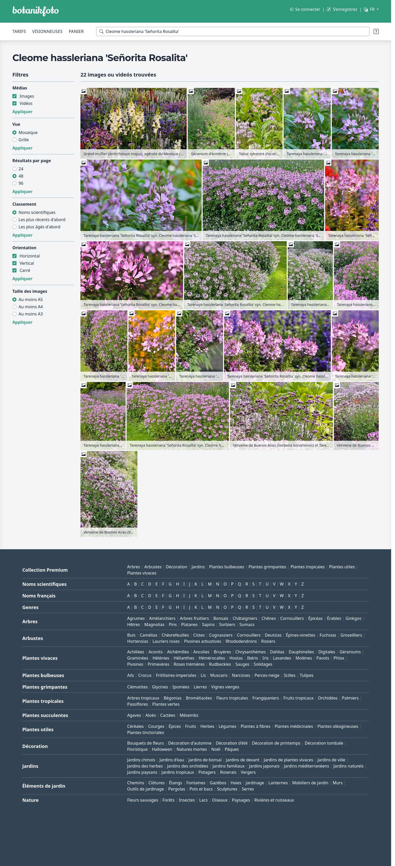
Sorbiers (227, 624)
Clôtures (157, 783)
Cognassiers (221, 635)
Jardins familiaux (228, 766)
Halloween (162, 749)
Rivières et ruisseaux (274, 800)
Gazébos (218, 783)
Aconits (156, 652)
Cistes (198, 635)
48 (21, 176)
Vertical (27, 263)
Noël (215, 749)
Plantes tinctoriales (145, 732)
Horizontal (30, 256)
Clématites (137, 687)
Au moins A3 (31, 314)
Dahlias (277, 652)
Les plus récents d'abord (42, 219)
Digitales (326, 652)
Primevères (158, 664)
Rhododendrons (241, 641)
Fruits (190, 726)
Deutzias (273, 635)
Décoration (176, 567)
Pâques (232, 749)
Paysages (241, 800)
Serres (248, 789)
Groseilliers (351, 635)
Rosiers (268, 641)
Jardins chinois (141, 760)
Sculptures (227, 789)
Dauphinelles (301, 652)
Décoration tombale (324, 743)
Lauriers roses (166, 641)
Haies (236, 783)
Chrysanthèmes (250, 652)
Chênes (268, 618)
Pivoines (135, 664)
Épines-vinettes (300, 635)
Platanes (189, 624)
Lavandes (282, 658)
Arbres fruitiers (194, 618)
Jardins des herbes (145, 766)
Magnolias (154, 624)
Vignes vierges (225, 687)
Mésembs (189, 715)
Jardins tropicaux (178, 772)
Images (27, 96)
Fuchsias (327, 635)
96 (21, 183)
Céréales (135, 726)
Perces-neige (266, 675)
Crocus (144, 675)
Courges (156, 726)
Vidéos (26, 103)
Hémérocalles (212, 658)
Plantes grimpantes (267, 567)
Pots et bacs (201, 789)
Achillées (135, 652)
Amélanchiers (162, 618)
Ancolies (201, 652)
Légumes (227, 726)
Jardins (198, 567)
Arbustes (153, 567)
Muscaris (218, 675)
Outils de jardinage (145, 789)
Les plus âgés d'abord (39, 227)
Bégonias (173, 698)
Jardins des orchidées (187, 766)
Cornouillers (292, 618)
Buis (131, 635)
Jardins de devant (242, 760)
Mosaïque (28, 132)
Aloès (150, 715)
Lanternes (278, 783)
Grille (24, 140)
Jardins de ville (331, 760)
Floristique (137, 749)
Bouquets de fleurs (145, 743)
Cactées (167, 715)
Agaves (134, 715)
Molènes (303, 658)
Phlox (339, 658)
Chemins (135, 783)
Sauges (242, 664)
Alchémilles (178, 652)
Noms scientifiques (37, 212)
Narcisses (241, 675)
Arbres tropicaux (143, 698)
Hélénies (161, 658)
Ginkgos (353, 618)
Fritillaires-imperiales (176, 675)
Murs (338, 783)
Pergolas (176, 789)
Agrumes (136, 618)
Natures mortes (192, 749)
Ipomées (181, 687)
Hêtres (133, 624)
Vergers (248, 772)
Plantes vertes (166, 704)
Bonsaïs (220, 618)
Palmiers (350, 698)
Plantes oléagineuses (337, 726)
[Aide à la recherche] (376, 31)
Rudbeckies (220, 664)
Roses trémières (189, 664)
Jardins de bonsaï (205, 760)
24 (21, 169)
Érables (334, 618)
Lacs (203, 800)
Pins (173, 624)
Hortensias (137, 641)
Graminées (137, 658)
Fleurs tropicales (232, 698)
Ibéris (252, 658)
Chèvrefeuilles (175, 635)
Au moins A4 (31, 307)
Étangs (175, 783)
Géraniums (350, 652)
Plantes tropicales (308, 567)
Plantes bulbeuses (226, 567)
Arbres (133, 567)
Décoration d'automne (189, 743)
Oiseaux (220, 800)
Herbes (207, 726)
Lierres (200, 687)
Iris (265, 658)
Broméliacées (199, 698)
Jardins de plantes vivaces (288, 760)
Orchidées (328, 698)
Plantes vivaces (141, 573)
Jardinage (255, 783)
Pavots (322, 658)
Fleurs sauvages (142, 800)
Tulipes (307, 675)
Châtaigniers (245, 618)
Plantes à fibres (255, 726)
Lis (203, 675)
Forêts (168, 800)
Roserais (228, 772)
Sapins (208, 624)
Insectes (187, 800)
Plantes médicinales (294, 726)
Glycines (160, 687)
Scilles (289, 675)
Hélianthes (184, 658)
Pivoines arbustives (202, 641)
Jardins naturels (348, 766)
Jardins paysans (142, 772)
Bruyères (222, 652)
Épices (175, 726)
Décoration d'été (232, 743)
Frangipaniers (265, 698)
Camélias (148, 635)
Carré (25, 270)
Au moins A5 (31, 299)
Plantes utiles (342, 567)
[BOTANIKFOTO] (35, 11)
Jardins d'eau (172, 760)
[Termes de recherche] (232, 31)
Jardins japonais (264, 766)
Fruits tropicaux (298, 698)
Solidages (263, 664)
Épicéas (315, 618)
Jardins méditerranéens (306, 766)
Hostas (236, 658)
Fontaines (195, 783)
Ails (130, 675)
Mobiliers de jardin (310, 783)
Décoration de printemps (276, 743)
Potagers (207, 772)
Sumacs (247, 624)
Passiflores (137, 704)
